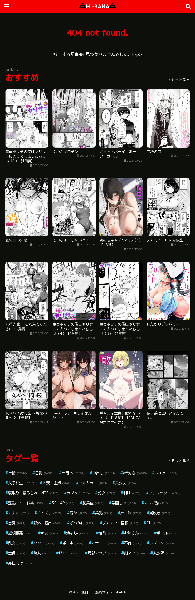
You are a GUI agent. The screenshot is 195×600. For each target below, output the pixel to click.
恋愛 (16, 522)
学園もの (123, 502)
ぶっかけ (82, 522)
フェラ (166, 472)
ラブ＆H (78, 492)
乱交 (16, 542)
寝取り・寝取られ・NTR (33, 492)
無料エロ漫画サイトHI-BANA (103, 592)
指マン (134, 552)
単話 (17, 472)
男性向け (20, 562)
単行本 (73, 472)
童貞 (16, 552)
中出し (103, 472)
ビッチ (69, 552)
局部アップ (102, 552)
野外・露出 (47, 522)
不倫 (132, 542)
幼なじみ (78, 532)
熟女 (42, 552)
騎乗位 (92, 502)
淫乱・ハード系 (26, 502)
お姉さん (136, 532)
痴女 (49, 532)
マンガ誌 (156, 502)
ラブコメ (161, 542)
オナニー (103, 542)
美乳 (103, 512)
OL (153, 522)
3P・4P (63, 502)
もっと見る (180, 79)
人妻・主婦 (56, 482)
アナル (18, 512)
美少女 (125, 482)
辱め (78, 512)
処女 (106, 492)
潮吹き (159, 512)
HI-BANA (97, 6)
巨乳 (44, 472)
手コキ (72, 542)
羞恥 (107, 532)
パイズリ (49, 512)
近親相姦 (20, 532)
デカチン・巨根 (120, 522)
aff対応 (135, 472)
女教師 (163, 552)
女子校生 (21, 482)
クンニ (43, 542)
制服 (131, 492)
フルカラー (93, 482)
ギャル (167, 532)
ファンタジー (165, 492)
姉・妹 (130, 512)
